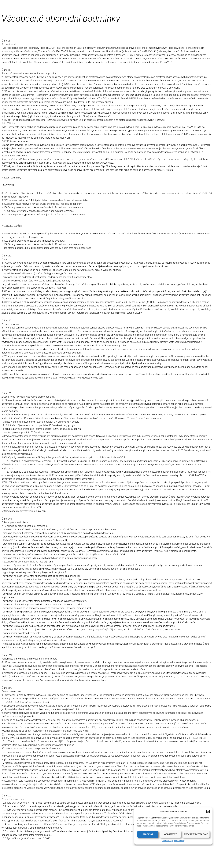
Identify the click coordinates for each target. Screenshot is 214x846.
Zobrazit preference (196, 834)
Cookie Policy (167, 841)
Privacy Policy (179, 841)
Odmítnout (170, 834)
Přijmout (148, 834)
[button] (208, 811)
